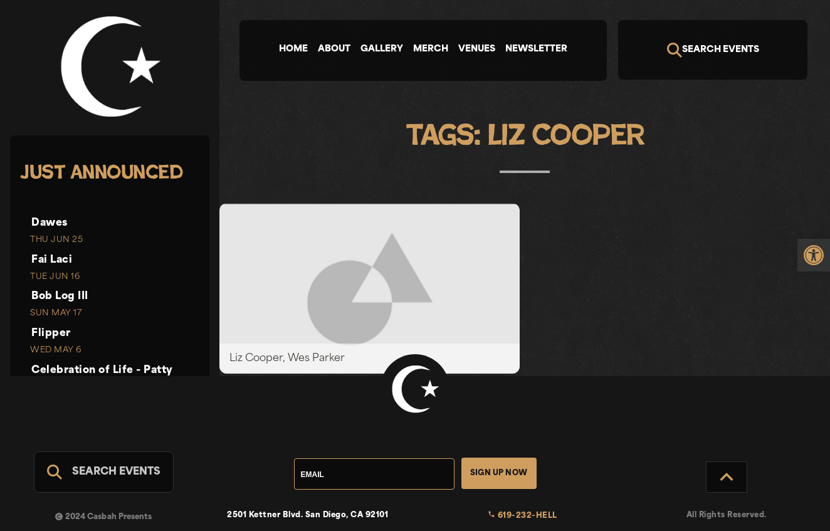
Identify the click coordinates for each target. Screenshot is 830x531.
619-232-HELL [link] (522, 516)
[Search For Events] (104, 472)
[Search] (712, 50)
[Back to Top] (727, 477)
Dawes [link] (49, 223)
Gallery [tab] (381, 49)
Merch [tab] (430, 49)
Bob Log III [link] (59, 297)
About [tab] (334, 49)
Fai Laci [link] (51, 260)
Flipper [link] (51, 334)
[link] (813, 255)
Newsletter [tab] (536, 49)
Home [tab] (293, 49)
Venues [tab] (476, 49)
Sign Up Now (498, 473)
